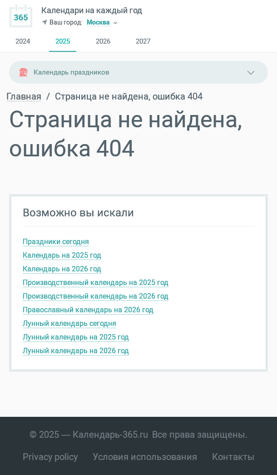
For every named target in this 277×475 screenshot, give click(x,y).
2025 (62, 41)
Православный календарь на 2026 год (88, 309)
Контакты (233, 456)
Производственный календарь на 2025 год (95, 282)
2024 (22, 41)
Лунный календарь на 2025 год (76, 337)
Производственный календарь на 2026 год (95, 296)
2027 (143, 41)
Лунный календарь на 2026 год (76, 350)
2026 (103, 41)
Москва (98, 23)
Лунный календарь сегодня (69, 323)
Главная (23, 96)
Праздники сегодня (56, 241)
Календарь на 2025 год (62, 255)
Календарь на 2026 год (62, 269)
